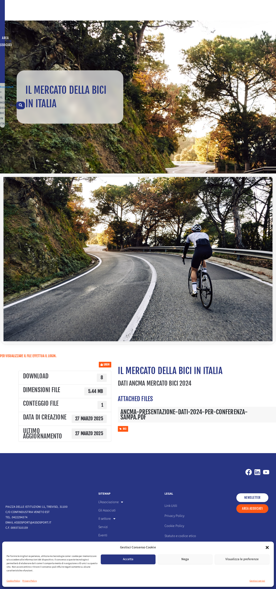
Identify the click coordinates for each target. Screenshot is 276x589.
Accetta (128, 559)
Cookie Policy (13, 580)
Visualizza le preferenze (242, 559)
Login (105, 374)
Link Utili (171, 507)
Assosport (12, 37)
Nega (185, 559)
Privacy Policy (29, 580)
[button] (267, 547)
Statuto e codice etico (180, 537)
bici (123, 439)
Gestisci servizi (257, 580)
